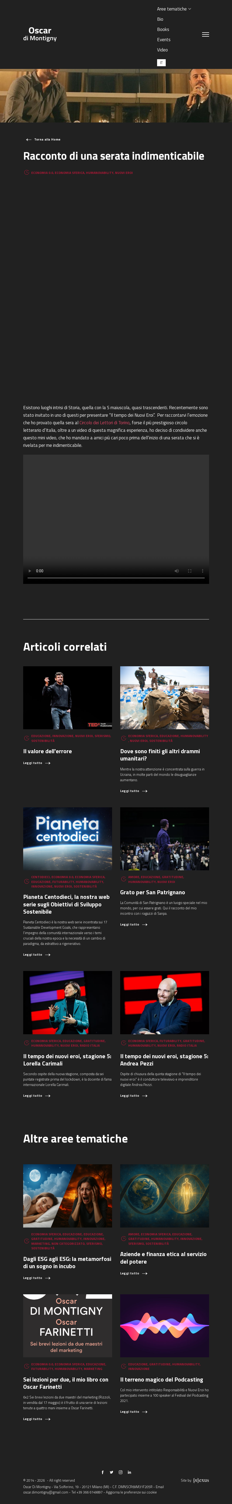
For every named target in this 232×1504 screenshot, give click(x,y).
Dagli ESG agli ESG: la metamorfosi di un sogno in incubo (67, 1262)
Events (164, 39)
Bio (160, 19)
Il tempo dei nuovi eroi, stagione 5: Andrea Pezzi (164, 1059)
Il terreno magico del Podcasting (161, 1379)
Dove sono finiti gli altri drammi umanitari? (160, 754)
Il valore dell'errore (47, 750)
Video (162, 49)
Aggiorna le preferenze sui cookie (131, 1492)
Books (163, 29)
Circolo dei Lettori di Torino (104, 422)
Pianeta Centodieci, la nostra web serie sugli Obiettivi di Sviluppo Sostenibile (66, 904)
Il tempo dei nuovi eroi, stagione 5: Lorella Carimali (67, 1059)
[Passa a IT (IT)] (161, 62)
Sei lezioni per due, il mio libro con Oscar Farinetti (65, 1383)
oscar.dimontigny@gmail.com (45, 1492)
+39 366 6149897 (90, 1492)
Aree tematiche (172, 8)
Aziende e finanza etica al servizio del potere (163, 1257)
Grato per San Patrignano (152, 892)
